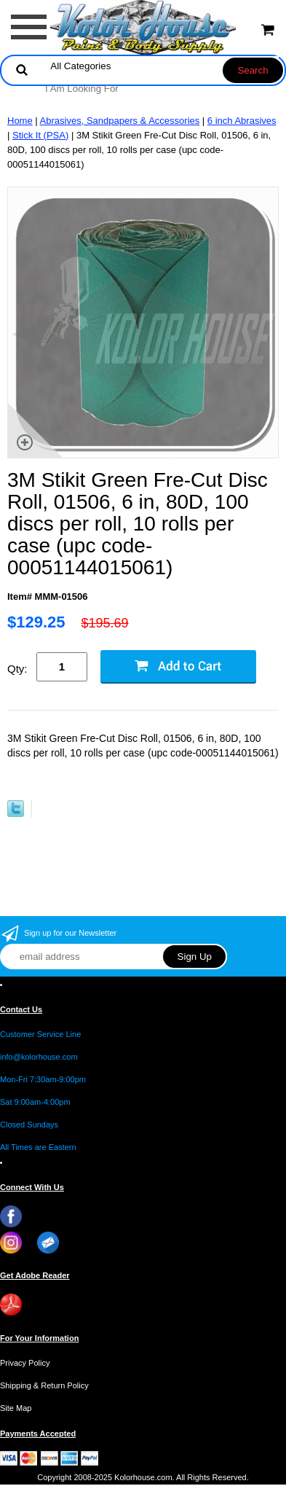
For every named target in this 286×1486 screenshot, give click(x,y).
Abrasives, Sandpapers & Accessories (120, 120)
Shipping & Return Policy (44, 1385)
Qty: (17, 668)
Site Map (15, 1408)
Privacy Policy (24, 1362)
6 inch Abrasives (242, 120)
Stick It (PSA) (40, 135)
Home (20, 120)
